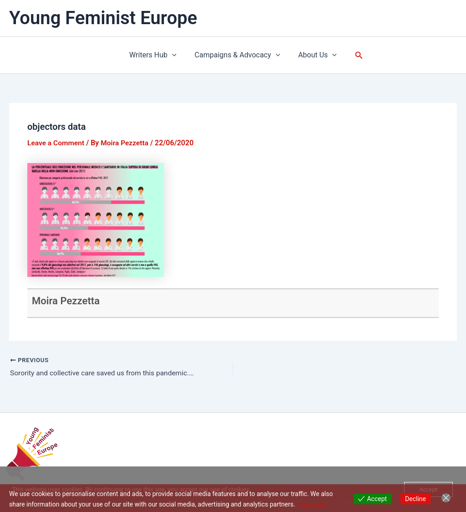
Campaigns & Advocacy (237, 55)
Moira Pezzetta (69, 300)
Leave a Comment (56, 142)
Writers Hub (156, 55)
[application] (175, 55)
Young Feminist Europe (103, 18)
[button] (354, 55)
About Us (313, 55)
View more (312, 504)
